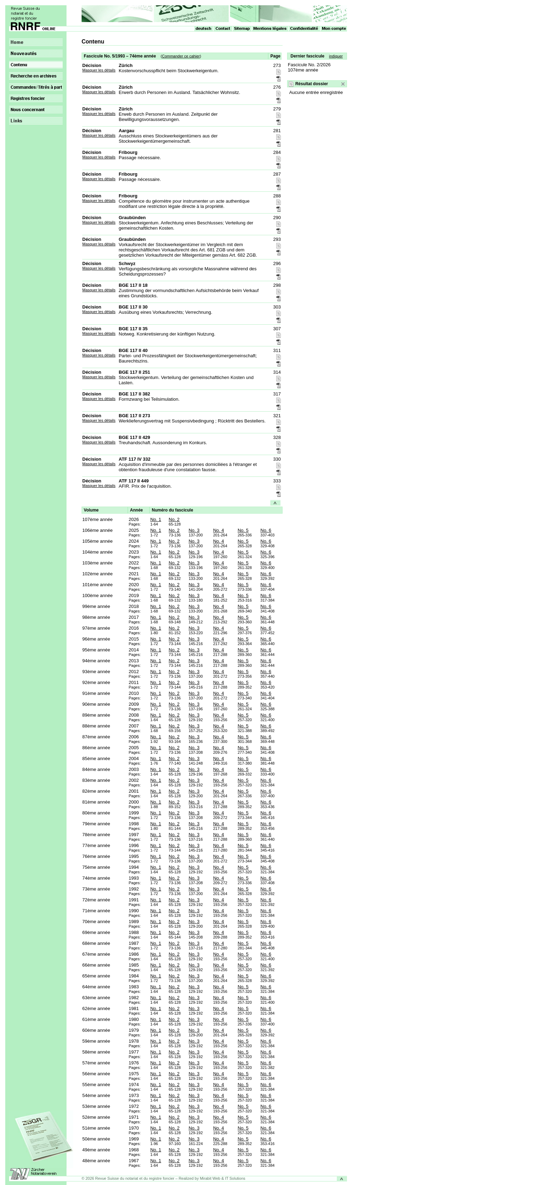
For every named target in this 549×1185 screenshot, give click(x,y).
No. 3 (194, 530)
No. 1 (155, 519)
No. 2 (174, 519)
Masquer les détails (99, 70)
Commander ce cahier (181, 56)
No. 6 (265, 530)
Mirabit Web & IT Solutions (222, 1178)
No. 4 (218, 530)
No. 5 (243, 530)
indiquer (336, 56)
